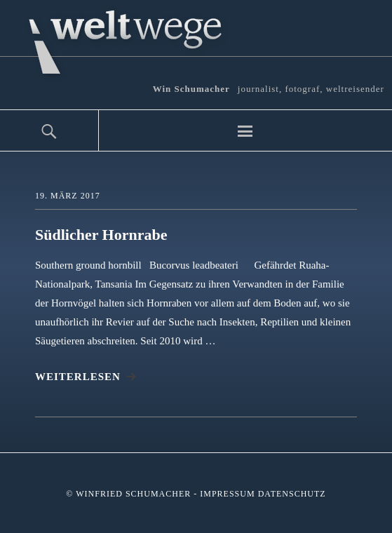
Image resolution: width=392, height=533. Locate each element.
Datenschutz (292, 494)
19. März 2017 (67, 196)
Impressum (227, 494)
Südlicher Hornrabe (101, 234)
